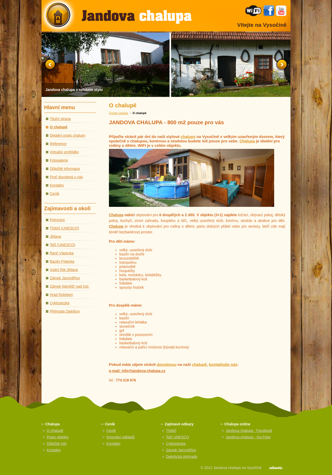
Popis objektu (57, 437)
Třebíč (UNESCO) (64, 228)
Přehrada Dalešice (65, 311)
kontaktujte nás (223, 364)
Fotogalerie (59, 160)
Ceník (54, 194)
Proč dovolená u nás (66, 177)
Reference (58, 144)
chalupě (199, 364)
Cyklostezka (59, 303)
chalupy (188, 136)
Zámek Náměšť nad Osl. (69, 286)
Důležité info (57, 443)
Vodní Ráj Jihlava (64, 270)
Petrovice (57, 220)
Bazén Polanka (62, 261)
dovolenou (166, 364)
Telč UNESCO (177, 437)
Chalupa (247, 141)
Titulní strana (60, 119)
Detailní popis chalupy (67, 135)
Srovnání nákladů (120, 437)
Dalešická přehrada (181, 456)
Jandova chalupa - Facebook (249, 430)
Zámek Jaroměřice (65, 278)
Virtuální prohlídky (64, 152)
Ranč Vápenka (62, 253)
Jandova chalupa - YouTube (248, 437)
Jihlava (55, 236)
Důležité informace (65, 169)
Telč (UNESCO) (62, 245)
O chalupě (58, 127)
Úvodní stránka (118, 113)
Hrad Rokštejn (61, 295)
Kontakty (57, 185)
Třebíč (171, 430)
